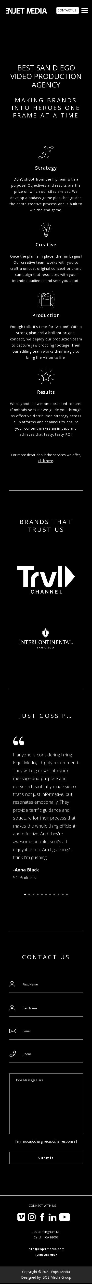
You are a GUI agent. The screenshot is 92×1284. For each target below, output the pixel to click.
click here (45, 460)
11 (67, 894)
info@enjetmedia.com (46, 1249)
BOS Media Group (56, 1277)
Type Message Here (46, 1103)
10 (63, 894)
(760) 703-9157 (46, 1255)
